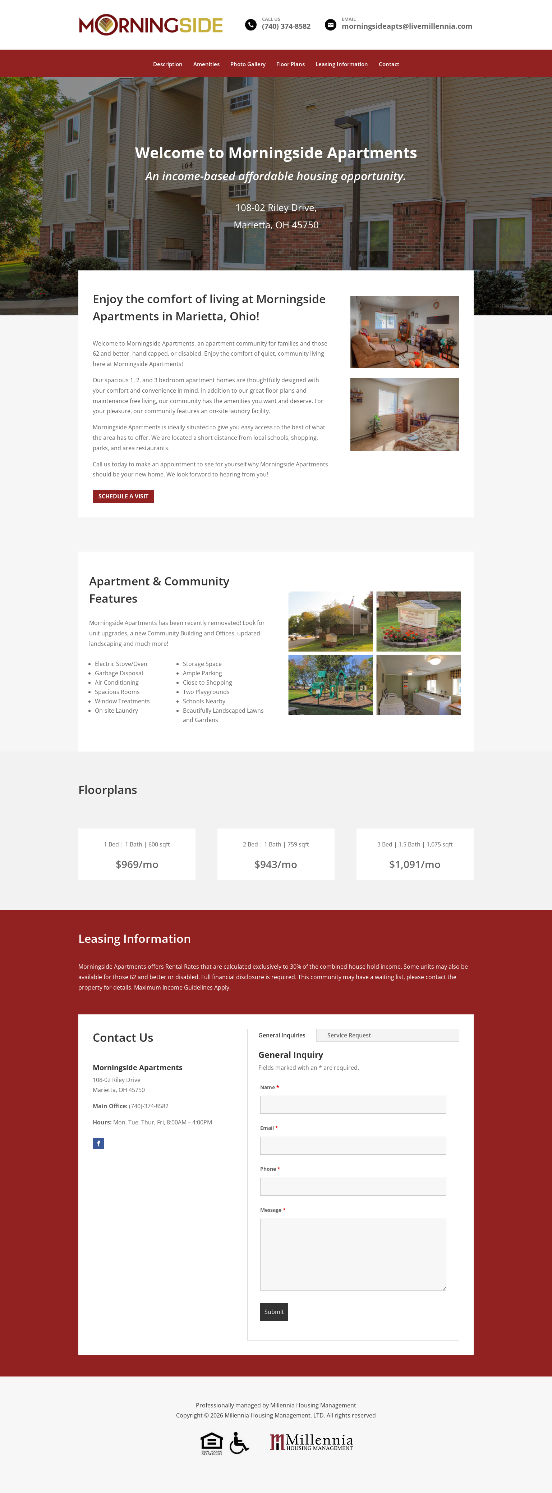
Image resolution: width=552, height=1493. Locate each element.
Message (273, 1209)
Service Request (349, 1035)
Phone (270, 1168)
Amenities (206, 64)
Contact (389, 64)
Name (269, 1087)
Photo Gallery (248, 64)
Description (168, 64)
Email (269, 1127)
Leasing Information (342, 64)
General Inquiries (281, 1035)
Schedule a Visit (123, 496)
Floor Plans (290, 64)
